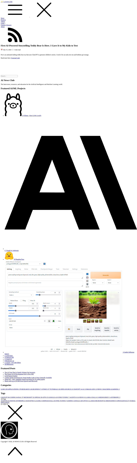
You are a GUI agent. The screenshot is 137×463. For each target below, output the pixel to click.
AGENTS (73, 397)
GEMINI (70, 401)
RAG (21, 397)
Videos (3, 21)
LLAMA (88, 397)
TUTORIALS (55, 389)
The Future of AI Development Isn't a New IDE (19, 374)
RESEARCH (27, 389)
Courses (3, 25)
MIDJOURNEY (104, 397)
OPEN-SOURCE (66, 389)
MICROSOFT (29, 397)
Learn (3, 23)
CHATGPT (77, 389)
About (3, 27)
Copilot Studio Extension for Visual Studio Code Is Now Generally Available (28, 377)
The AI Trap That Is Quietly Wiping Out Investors (20, 372)
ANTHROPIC (115, 397)
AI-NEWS (81, 397)
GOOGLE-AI (53, 397)
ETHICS (46, 389)
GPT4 (45, 397)
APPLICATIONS (15, 389)
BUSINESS (37, 389)
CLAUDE (37, 401)
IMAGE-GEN (91, 389)
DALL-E (95, 397)
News (2, 18)
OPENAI (39, 397)
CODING (14, 397)
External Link (15, 58)
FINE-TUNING (64, 397)
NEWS (100, 389)
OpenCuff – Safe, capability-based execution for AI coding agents (25, 379)
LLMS (4, 389)
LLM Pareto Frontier (11, 376)
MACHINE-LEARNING (111, 389)
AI (84, 389)
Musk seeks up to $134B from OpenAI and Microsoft (21, 381)
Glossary (9, 25)
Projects (3, 20)
